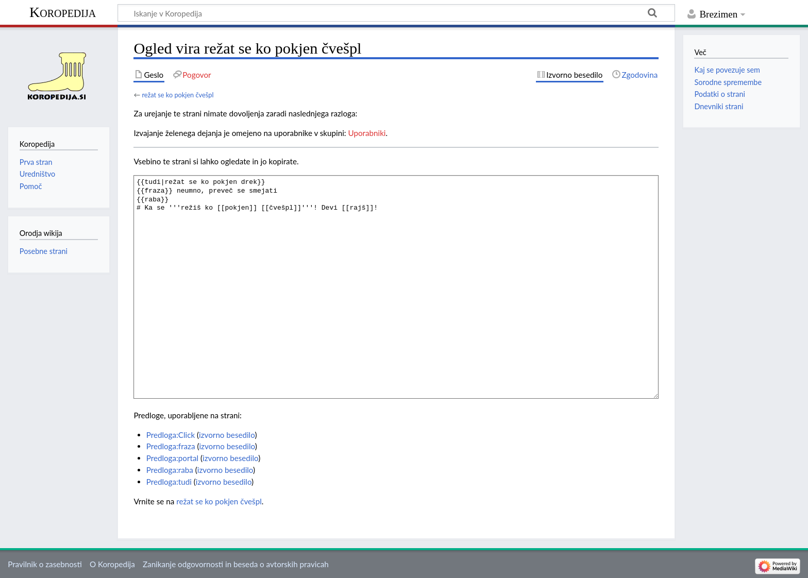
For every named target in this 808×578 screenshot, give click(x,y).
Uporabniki (367, 133)
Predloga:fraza (170, 446)
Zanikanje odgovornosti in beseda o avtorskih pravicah (236, 564)
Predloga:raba (169, 469)
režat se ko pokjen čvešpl (177, 95)
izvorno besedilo (227, 434)
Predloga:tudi (169, 481)
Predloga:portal (172, 458)
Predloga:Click (170, 434)
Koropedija (62, 12)
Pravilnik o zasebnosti (45, 564)
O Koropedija (112, 564)
